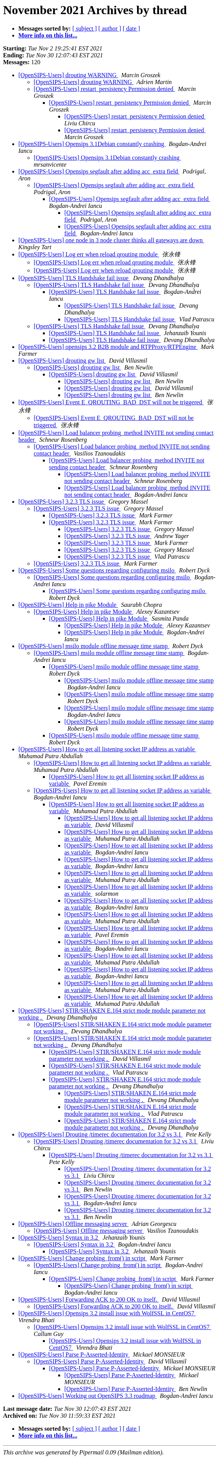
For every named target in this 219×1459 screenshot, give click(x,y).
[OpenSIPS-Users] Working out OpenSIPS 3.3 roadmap (87, 1396)
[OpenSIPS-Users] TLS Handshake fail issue (74, 278)
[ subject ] (84, 28)
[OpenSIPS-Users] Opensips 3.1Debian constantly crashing (92, 144)
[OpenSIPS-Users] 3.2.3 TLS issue (61, 501)
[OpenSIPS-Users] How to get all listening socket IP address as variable (107, 749)
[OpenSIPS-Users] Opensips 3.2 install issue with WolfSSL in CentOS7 (107, 1313)
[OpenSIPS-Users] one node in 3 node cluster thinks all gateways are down (111, 240)
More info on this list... (47, 35)
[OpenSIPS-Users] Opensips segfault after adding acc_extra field (99, 171)
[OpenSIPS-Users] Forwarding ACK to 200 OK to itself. (88, 1299)
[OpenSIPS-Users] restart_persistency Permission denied (104, 89)
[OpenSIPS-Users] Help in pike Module (68, 604)
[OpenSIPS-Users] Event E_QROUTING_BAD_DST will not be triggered (111, 402)
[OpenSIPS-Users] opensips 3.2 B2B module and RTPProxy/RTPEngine (108, 347)
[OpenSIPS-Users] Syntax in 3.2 (59, 1237)
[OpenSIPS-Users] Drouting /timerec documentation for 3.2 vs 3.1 (100, 1134)
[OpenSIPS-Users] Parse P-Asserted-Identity (74, 1354)
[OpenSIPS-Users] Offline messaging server (73, 1224)
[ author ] (109, 28)
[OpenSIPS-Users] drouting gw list (62, 360)
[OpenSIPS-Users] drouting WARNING (68, 75)
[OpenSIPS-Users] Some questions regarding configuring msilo (97, 570)
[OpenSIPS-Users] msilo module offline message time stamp (93, 646)
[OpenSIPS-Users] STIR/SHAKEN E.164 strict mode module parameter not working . (130, 1096)
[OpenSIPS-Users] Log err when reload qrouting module (88, 254)
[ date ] (131, 28)
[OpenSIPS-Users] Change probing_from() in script (82, 1258)
